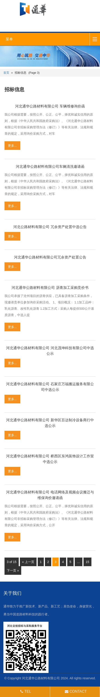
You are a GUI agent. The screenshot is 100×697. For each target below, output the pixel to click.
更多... (12, 145)
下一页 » (13, 570)
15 (87, 562)
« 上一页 (28, 562)
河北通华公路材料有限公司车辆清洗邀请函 (50, 166)
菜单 (9, 39)
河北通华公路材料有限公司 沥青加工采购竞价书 (50, 288)
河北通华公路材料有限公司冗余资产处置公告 (50, 257)
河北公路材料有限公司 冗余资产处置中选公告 (49, 227)
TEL (25, 691)
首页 (6, 72)
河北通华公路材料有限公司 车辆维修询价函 (50, 106)
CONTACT (75, 691)
